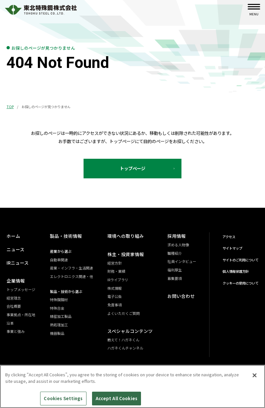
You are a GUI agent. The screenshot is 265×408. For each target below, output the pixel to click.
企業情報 (15, 280)
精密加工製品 (61, 316)
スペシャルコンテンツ (131, 331)
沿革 (10, 323)
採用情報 (175, 236)
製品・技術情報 (66, 236)
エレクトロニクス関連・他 (72, 276)
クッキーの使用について (240, 283)
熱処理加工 (60, 324)
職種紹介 (174, 253)
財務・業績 (119, 271)
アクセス (229, 236)
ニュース (15, 249)
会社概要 (14, 306)
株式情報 (117, 288)
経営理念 (14, 298)
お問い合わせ (180, 296)
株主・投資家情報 (127, 254)
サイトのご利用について (240, 259)
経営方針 (117, 263)
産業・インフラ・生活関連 (72, 267)
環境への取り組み (127, 236)
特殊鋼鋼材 (60, 299)
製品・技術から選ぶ (67, 291)
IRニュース (17, 262)
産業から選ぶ (61, 251)
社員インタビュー (181, 261)
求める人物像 (178, 244)
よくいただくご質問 (126, 313)
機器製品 (58, 333)
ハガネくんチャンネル (128, 348)
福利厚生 (174, 269)
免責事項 (117, 304)
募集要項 (174, 278)
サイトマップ (232, 248)
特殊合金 (58, 308)
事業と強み (15, 331)
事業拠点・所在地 (21, 314)
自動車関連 (60, 259)
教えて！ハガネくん (126, 339)
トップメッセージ (21, 289)
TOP (10, 106)
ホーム (13, 236)
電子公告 (117, 296)
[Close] (254, 378)
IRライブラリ (120, 279)
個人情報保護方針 (236, 271)
